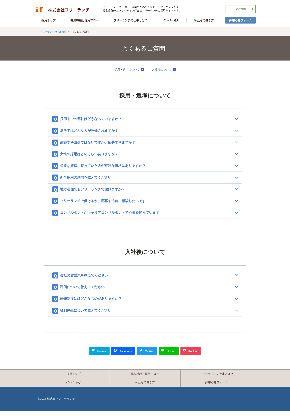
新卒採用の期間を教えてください (89, 179)
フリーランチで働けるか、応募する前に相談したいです (107, 203)
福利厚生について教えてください (89, 314)
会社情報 (240, 9)
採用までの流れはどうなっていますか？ (95, 119)
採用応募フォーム (240, 20)
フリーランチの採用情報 (62, 9)
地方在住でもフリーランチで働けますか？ (96, 191)
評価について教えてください (86, 290)
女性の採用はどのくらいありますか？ (93, 155)
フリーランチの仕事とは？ (130, 20)
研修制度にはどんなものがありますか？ (95, 302)
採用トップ (48, 20)
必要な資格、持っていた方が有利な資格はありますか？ (107, 167)
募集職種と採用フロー (84, 20)
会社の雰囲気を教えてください (87, 278)
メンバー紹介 (170, 20)
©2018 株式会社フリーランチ (56, 403)
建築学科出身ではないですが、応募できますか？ (102, 143)
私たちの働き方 (204, 20)
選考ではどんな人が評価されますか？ (93, 131)
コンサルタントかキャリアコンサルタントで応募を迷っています (115, 215)
